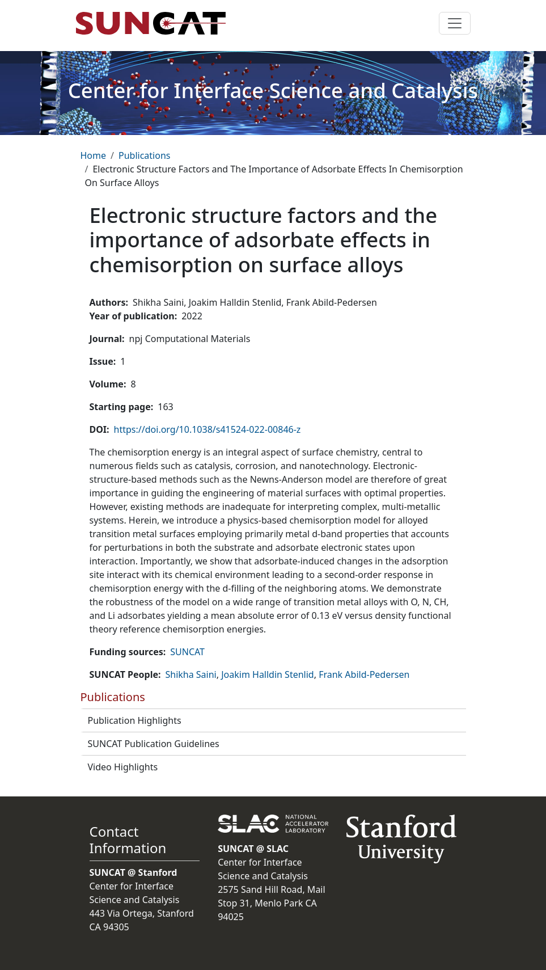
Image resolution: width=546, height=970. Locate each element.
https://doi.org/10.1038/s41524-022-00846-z (207, 429)
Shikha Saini (190, 674)
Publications (144, 155)
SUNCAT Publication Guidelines (153, 743)
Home (94, 155)
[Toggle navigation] (455, 23)
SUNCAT (187, 652)
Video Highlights (123, 767)
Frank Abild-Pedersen (364, 674)
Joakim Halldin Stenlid (267, 674)
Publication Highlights (134, 720)
